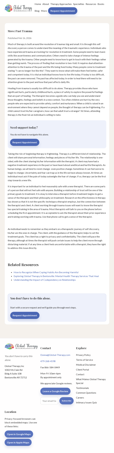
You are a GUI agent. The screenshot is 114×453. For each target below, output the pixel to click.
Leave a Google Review (55, 391)
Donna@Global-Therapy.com (55, 354)
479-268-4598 (48, 361)
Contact (80, 374)
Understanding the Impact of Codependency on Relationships (45, 279)
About (45, 4)
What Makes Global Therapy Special (91, 381)
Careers (80, 397)
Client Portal (82, 369)
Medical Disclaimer (86, 364)
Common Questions (86, 392)
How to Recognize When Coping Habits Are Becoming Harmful (46, 272)
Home (38, 4)
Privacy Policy (83, 354)
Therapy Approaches (61, 4)
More (44, 10)
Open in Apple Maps (18, 442)
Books (101, 4)
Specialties (78, 4)
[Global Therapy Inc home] (18, 8)
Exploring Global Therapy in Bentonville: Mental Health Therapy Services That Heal (56, 276)
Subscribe (66, 401)
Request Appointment (62, 10)
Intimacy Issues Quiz (86, 402)
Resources (91, 4)
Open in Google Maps (19, 434)
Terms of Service (84, 359)
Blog (37, 10)
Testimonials (82, 387)
